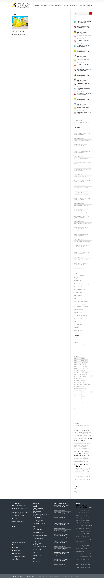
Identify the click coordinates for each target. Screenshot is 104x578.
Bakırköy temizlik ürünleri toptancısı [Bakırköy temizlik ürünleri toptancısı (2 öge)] (80, 362)
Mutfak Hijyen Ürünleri (78, 313)
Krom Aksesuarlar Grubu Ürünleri (81, 306)
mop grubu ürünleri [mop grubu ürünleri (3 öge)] (87, 384)
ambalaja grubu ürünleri (82, 479)
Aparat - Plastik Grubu (77, 427)
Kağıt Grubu (76, 298)
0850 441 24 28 (18, 516)
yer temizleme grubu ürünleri (83, 449)
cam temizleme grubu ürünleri (81, 454)
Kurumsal (76, 307)
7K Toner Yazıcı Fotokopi (17, 551)
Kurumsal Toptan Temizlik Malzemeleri (19, 30)
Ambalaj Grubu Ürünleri (79, 275)
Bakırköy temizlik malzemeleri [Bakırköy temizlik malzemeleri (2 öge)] (79, 358)
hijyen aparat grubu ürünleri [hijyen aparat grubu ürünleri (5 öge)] (82, 374)
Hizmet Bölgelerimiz (78, 295)
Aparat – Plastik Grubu (78, 278)
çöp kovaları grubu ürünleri (79, 425)
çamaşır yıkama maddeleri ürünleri (83, 513)
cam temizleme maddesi (87, 427)
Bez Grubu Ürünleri (78, 283)
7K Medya (14, 544)
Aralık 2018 (76, 337)
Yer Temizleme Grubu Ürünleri (80, 329)
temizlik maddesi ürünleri (81, 473)
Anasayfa (76, 277)
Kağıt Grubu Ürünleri (78, 300)
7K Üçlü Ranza (15, 547)
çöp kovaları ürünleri (77, 471)
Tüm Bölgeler (58, 569)
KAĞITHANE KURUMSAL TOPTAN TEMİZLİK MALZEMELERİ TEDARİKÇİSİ (19, 33)
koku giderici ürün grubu (86, 533)
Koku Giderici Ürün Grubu (79, 303)
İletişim (75, 297)
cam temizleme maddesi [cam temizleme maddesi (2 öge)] (78, 372)
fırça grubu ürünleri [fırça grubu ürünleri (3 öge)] (87, 372)
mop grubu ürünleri (80, 446)
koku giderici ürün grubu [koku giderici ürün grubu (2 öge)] (87, 376)
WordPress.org (77, 492)
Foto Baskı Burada (16, 554)
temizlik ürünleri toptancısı (85, 526)
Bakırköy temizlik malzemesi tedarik (81, 463)
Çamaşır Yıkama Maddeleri (79, 287)
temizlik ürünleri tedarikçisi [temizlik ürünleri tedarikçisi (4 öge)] (79, 404)
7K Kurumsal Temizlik (16, 553)
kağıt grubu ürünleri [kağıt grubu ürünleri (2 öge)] (77, 376)
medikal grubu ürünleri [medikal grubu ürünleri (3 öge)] (78, 384)
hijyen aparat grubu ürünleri (82, 465)
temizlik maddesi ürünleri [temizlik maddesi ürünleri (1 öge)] (86, 392)
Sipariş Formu (76, 321)
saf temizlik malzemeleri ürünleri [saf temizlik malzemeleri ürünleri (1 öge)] (80, 390)
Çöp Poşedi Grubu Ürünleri (79, 291)
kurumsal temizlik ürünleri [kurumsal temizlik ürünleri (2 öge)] (79, 382)
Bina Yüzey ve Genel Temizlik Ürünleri (82, 284)
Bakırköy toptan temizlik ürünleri (82, 536)
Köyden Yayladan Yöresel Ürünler (19, 558)
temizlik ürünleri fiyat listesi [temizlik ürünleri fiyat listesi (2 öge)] (79, 400)
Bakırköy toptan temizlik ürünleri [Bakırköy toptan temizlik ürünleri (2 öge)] (80, 364)
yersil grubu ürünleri (87, 432)
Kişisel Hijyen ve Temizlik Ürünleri (81, 301)
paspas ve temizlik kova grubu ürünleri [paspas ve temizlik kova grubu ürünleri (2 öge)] (81, 388)
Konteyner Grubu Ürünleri (79, 304)
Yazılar (76, 489)
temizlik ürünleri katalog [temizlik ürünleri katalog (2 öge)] (78, 402)
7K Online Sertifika (16, 550)
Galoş (85, 438)
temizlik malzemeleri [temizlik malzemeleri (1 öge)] (78, 394)
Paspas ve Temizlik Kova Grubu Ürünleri (82, 316)
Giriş (75, 488)
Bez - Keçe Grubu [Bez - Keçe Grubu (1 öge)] (77, 366)
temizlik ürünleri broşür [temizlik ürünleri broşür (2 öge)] (78, 398)
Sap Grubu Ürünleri (78, 319)
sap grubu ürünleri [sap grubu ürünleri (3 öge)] (77, 392)
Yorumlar (77, 491)
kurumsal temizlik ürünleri (79, 433)
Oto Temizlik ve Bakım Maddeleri (80, 315)
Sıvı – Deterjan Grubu (78, 323)
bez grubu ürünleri (78, 428)
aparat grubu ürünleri (80, 451)
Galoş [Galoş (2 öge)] (75, 374)
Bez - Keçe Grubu (88, 425)
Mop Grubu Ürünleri (78, 312)
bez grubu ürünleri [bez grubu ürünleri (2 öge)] (85, 366)
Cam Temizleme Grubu (78, 286)
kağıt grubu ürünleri (86, 567)
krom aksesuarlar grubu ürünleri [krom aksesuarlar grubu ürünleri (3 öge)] (80, 380)
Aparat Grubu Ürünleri (78, 280)
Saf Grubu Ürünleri (78, 318)
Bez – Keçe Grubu (77, 281)
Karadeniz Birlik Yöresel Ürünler (18, 556)
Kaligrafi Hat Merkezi (16, 559)
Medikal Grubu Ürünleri (78, 309)
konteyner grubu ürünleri (81, 441)
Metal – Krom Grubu (78, 310)
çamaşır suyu (86, 461)
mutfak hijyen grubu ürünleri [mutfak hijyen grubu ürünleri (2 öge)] (79, 386)
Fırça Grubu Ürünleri (78, 292)
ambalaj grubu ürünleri (78, 438)
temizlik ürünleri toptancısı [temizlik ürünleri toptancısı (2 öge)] (79, 406)
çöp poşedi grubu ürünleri (84, 470)
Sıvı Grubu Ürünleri (78, 324)
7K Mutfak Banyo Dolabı (17, 548)
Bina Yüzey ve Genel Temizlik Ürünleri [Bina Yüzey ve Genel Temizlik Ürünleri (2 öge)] (81, 368)
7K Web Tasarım (15, 545)
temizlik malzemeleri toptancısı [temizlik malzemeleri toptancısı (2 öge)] (79, 396)
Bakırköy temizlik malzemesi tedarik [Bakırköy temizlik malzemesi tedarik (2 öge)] (80, 360)
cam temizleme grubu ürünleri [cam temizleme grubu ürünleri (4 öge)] (79, 370)
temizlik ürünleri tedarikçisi (83, 439)
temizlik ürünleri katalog (84, 436)
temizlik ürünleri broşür (86, 445)
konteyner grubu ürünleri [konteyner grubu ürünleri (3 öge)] (78, 378)
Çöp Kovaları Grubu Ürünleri (79, 289)
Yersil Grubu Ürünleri (78, 330)
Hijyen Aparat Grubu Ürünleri (80, 294)
